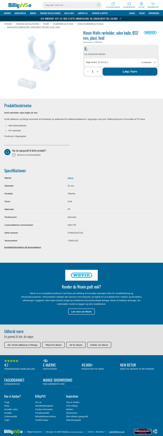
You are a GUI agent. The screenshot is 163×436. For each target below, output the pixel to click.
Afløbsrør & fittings (63, 24)
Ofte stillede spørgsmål (77, 416)
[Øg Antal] (97, 72)
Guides (132, 13)
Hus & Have (69, 13)
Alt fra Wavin (75, 345)
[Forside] (20, 5)
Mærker (7, 13)
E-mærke (61, 365)
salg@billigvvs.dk (116, 432)
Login (7, 420)
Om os (38, 402)
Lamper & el (83, 13)
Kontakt (8, 413)
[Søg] (98, 5)
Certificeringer (41, 420)
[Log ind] (141, 5)
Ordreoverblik (10, 416)
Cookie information (44, 409)
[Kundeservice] (129, 5)
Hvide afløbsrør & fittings (90, 24)
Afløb (46, 24)
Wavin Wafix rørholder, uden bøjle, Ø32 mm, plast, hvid (33, 27)
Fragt (6, 402)
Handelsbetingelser (44, 406)
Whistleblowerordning (45, 416)
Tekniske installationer (50, 13)
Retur (7, 406)
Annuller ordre (11, 409)
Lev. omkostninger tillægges (95, 54)
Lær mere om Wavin (81, 312)
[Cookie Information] (155, 431)
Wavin (70, 178)
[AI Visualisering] (113, 5)
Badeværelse (20, 13)
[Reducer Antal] (88, 72)
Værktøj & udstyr (100, 13)
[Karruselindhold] (37, 63)
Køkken (33, 13)
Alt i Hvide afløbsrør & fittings (22, 345)
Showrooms (154, 13)
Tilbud (142, 13)
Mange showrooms (61, 379)
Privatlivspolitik (42, 413)
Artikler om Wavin (99, 345)
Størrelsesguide (73, 420)
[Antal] (93, 71)
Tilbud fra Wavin (53, 345)
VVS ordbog (72, 406)
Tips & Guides (72, 402)
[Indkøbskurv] (153, 5)
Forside (8, 24)
